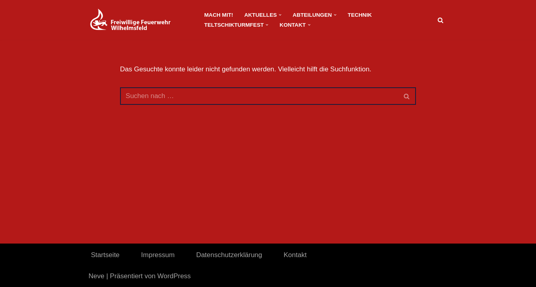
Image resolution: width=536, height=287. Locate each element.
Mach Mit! (218, 15)
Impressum (158, 255)
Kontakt (295, 255)
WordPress (174, 276)
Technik (360, 15)
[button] (280, 15)
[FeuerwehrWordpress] (140, 20)
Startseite (105, 255)
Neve (96, 276)
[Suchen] (440, 20)
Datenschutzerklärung (229, 255)
